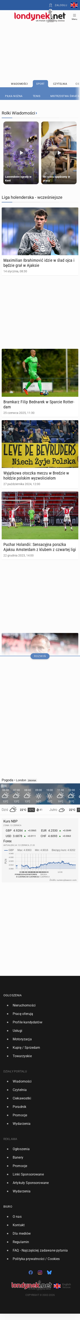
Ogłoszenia (12, 995)
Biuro (7, 1206)
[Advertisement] (40, 40)
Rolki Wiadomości (18, 113)
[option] (38, 1005)
